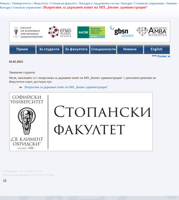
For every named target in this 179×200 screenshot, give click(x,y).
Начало (5, 3)
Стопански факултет (63, 3)
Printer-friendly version (6, 180)
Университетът (22, 3)
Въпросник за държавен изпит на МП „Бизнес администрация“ (66, 87)
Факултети (41, 3)
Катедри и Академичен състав (99, 3)
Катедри (126, 3)
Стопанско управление (149, 3)
